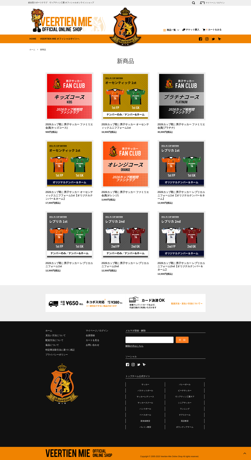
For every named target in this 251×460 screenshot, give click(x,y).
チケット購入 (190, 29)
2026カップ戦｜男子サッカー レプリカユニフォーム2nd (125, 265)
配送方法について (54, 340)
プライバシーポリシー (56, 354)
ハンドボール (145, 409)
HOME (32, 38)
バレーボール (184, 384)
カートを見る (92, 340)
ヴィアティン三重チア (184, 397)
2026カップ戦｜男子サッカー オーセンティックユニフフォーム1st (125, 126)
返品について (52, 345)
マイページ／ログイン (212, 3)
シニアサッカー (184, 403)
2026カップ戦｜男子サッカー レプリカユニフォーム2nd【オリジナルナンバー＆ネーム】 (181, 266)
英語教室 (185, 421)
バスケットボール (145, 390)
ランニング (185, 409)
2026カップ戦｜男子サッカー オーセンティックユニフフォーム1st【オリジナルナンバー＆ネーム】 (69, 195)
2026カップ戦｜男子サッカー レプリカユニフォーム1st (69, 265)
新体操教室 (145, 421)
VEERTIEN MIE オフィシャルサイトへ (59, 38)
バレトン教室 (145, 427)
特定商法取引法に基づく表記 (60, 349)
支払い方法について (55, 335)
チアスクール (184, 415)
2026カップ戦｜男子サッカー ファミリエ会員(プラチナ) (181, 126)
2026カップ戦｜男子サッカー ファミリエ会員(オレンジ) (125, 194)
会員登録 (90, 335)
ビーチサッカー (184, 390)
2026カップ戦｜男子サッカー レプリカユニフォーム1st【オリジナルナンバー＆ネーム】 (181, 195)
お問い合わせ (92, 345)
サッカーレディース (145, 397)
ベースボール (145, 415)
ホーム (32, 49)
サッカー (145, 384)
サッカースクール (145, 403)
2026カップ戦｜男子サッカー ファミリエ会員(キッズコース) (69, 126)
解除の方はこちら (134, 346)
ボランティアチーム (184, 427)
